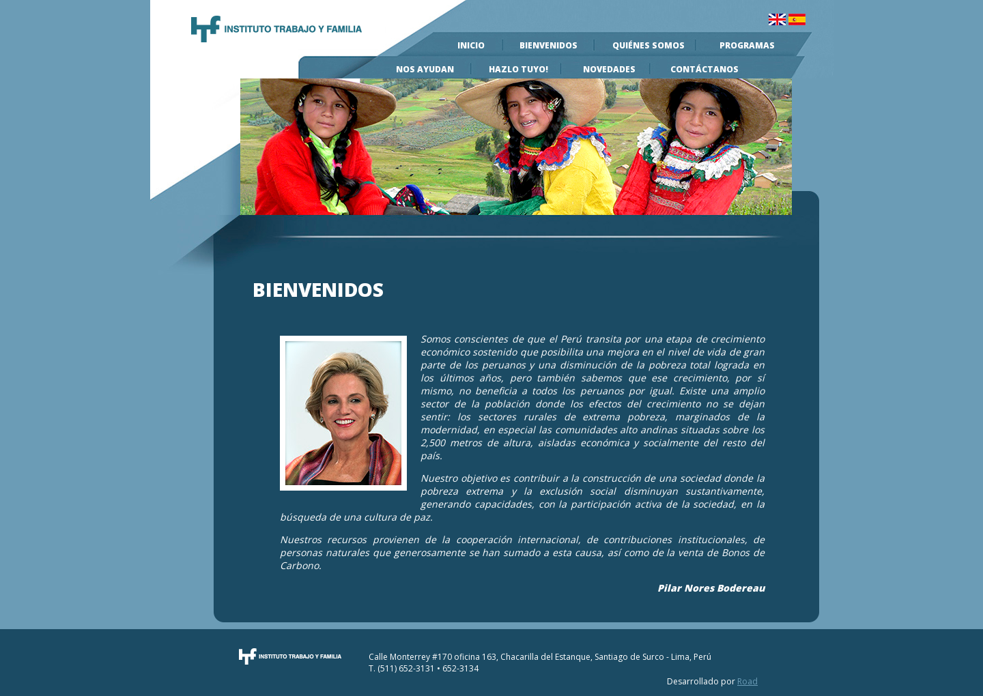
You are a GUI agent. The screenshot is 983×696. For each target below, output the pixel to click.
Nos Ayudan (425, 69)
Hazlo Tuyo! (518, 69)
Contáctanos (704, 69)
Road (747, 681)
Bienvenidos (548, 45)
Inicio (471, 45)
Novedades (609, 69)
